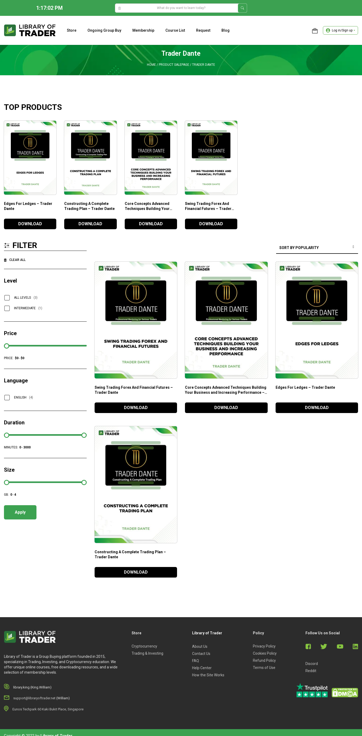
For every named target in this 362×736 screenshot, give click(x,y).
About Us (199, 646)
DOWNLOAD (30, 223)
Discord (311, 664)
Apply (20, 512)
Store (71, 30)
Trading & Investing (147, 653)
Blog (225, 30)
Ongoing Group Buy (104, 30)
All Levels (26, 297)
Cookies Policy (265, 653)
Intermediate (28, 308)
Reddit (310, 671)
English (23, 397)
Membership (143, 30)
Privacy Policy (264, 646)
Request (203, 30)
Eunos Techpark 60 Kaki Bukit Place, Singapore (47, 709)
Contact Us (201, 653)
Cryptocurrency (144, 646)
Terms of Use (264, 667)
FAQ (195, 661)
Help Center (202, 668)
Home (151, 65)
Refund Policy (264, 660)
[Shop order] (317, 248)
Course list (175, 30)
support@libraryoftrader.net (34, 698)
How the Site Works (208, 675)
